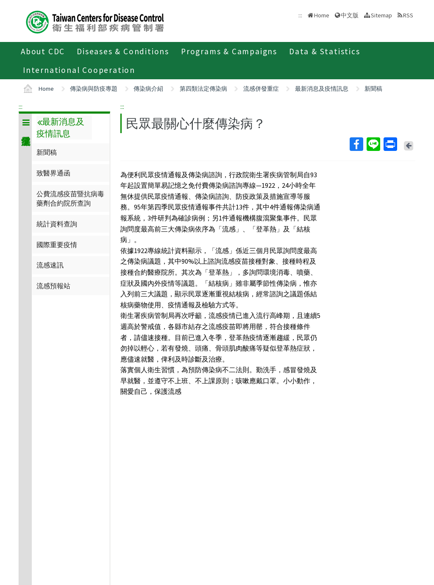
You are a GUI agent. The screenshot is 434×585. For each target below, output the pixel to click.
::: (20, 106)
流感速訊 (50, 265)
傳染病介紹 (148, 88)
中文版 (350, 15)
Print (390, 144)
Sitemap (381, 15)
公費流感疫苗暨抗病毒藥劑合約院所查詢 (70, 198)
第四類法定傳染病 (203, 88)
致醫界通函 (53, 173)
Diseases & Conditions (123, 51)
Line (373, 144)
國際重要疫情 (56, 244)
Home (321, 15)
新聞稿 (373, 88)
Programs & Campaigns (229, 51)
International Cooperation (79, 70)
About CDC (43, 51)
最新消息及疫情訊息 (321, 88)
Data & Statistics (324, 51)
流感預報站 (53, 285)
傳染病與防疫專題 (93, 88)
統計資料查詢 (56, 224)
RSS (408, 15)
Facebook (356, 144)
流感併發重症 (261, 88)
